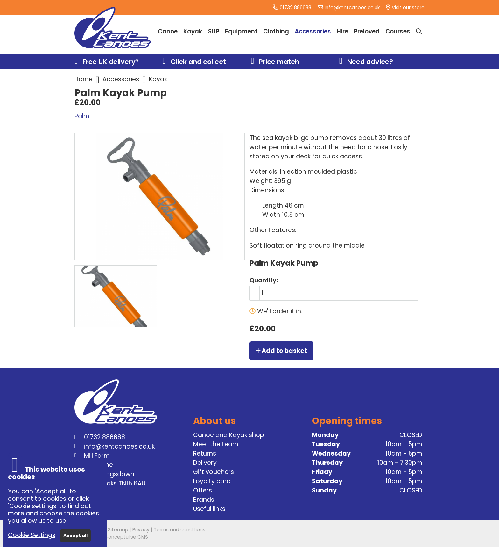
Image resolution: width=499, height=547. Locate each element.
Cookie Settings (31, 535)
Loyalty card (212, 481)
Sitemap (118, 529)
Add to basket (281, 350)
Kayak (158, 79)
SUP (213, 31)
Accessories (120, 79)
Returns (204, 453)
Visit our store (408, 7)
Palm (81, 116)
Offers (202, 490)
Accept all (75, 535)
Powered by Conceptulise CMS (111, 537)
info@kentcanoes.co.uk (352, 7)
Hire (342, 31)
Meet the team (215, 444)
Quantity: (264, 280)
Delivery (205, 462)
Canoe (168, 31)
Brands (203, 499)
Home (83, 79)
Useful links (209, 509)
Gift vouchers (213, 472)
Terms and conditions (179, 529)
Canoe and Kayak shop (228, 435)
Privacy (141, 529)
